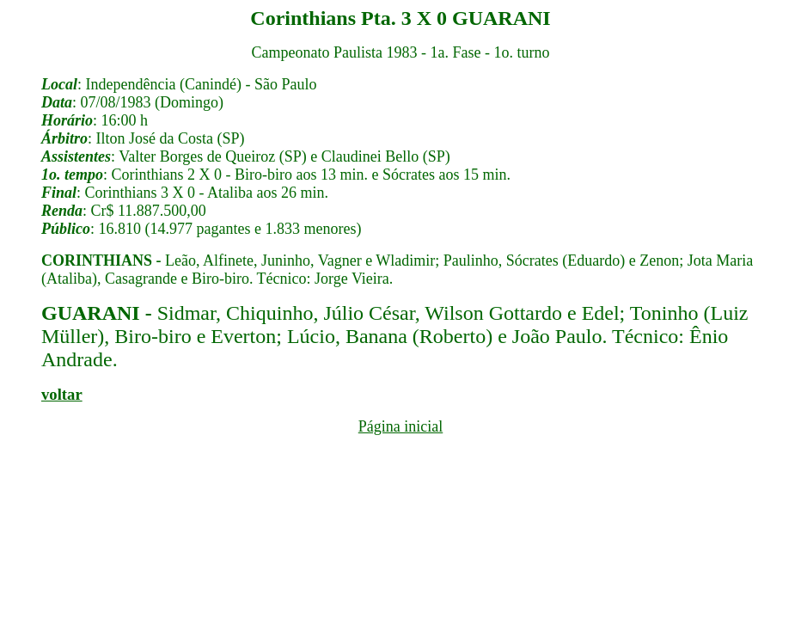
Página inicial (400, 426)
